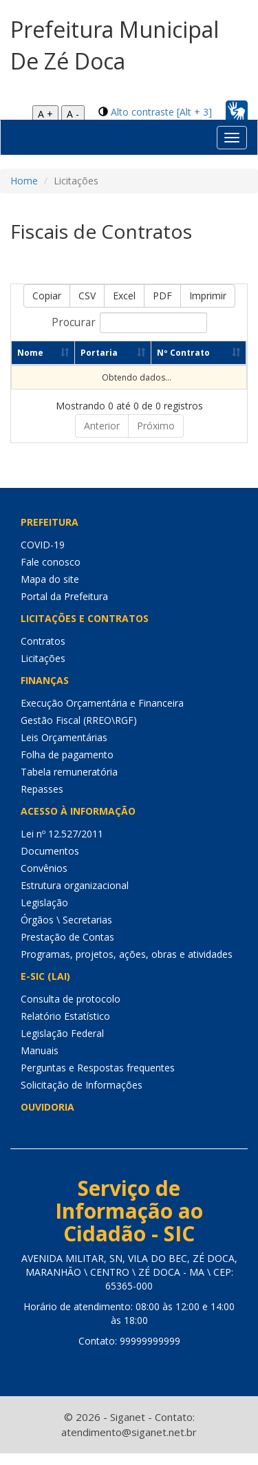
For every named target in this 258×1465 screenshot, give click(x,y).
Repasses (42, 788)
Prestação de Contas (67, 936)
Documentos (50, 850)
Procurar (129, 322)
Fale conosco (50, 561)
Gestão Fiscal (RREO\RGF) (79, 720)
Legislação (44, 902)
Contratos (43, 641)
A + (45, 113)
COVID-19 (43, 544)
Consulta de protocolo (70, 998)
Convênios (44, 868)
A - (73, 113)
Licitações (43, 658)
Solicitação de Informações (81, 1084)
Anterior (102, 425)
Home (24, 180)
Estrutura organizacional (75, 885)
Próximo (156, 425)
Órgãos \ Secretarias (66, 919)
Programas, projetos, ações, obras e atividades (127, 954)
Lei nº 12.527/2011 (62, 833)
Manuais (39, 1050)
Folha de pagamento (67, 754)
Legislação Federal (62, 1033)
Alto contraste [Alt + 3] (161, 111)
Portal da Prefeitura (64, 596)
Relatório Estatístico (65, 1016)
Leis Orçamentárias (64, 737)
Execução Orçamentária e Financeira (102, 702)
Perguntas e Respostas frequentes (98, 1067)
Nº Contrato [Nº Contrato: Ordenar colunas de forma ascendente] (192, 353)
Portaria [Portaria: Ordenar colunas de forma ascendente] (103, 353)
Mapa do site (50, 579)
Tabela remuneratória (69, 771)
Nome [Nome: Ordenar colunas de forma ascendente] (30, 353)
